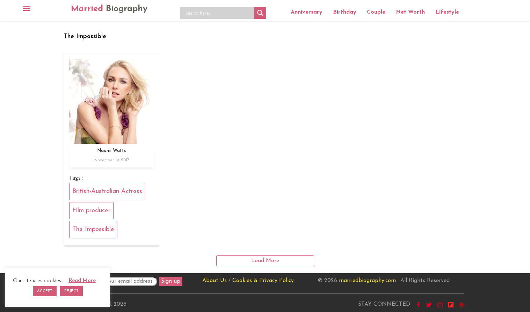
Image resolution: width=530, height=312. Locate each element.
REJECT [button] (71, 291)
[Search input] (219, 13)
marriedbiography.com (367, 280)
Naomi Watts (111, 150)
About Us (214, 280)
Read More (82, 280)
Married (109, 9)
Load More (265, 260)
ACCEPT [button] (44, 291)
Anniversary (306, 12)
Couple (376, 12)
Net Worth (410, 12)
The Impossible (93, 229)
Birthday (344, 12)
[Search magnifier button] (260, 13)
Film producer (91, 210)
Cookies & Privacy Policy (263, 280)
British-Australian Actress (107, 191)
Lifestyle (447, 12)
